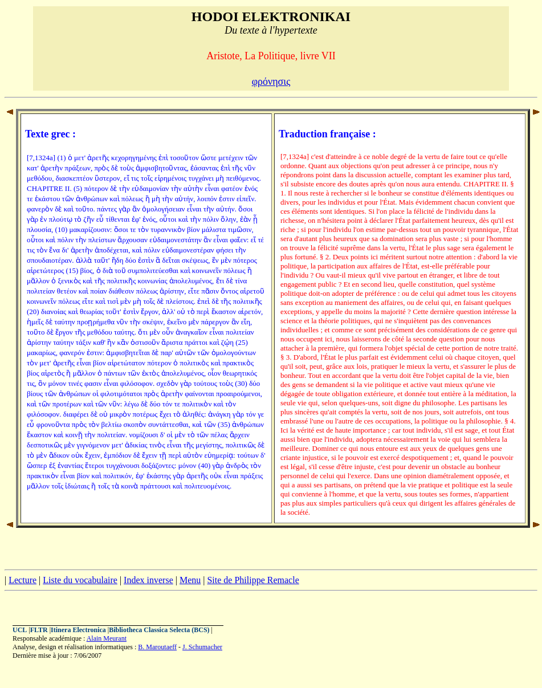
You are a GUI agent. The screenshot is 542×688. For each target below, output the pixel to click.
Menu (190, 580)
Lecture (22, 580)
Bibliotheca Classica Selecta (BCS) (159, 630)
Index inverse (148, 580)
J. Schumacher (202, 647)
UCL (20, 630)
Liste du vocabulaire (80, 580)
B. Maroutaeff (157, 647)
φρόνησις (271, 81)
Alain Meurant (107, 638)
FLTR (39, 630)
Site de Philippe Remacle (253, 580)
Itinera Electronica (78, 630)
